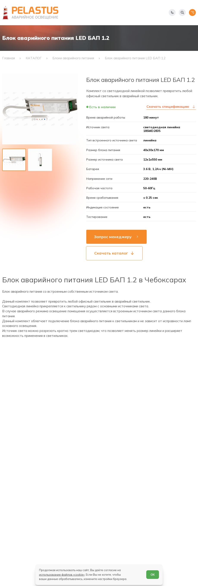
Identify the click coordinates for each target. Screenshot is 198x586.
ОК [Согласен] (153, 574)
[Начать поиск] (182, 12)
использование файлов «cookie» (62, 574)
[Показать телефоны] (172, 12)
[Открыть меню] (192, 12)
